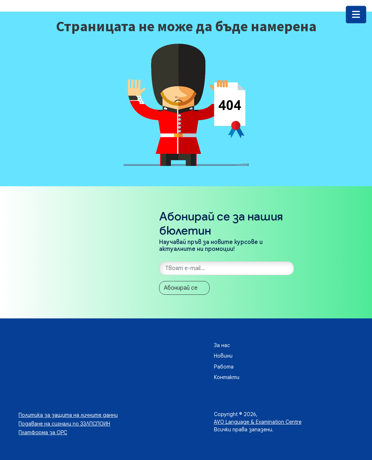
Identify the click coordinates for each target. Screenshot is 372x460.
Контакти (226, 377)
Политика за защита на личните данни (68, 415)
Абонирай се (181, 288)
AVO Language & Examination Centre (258, 422)
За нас (222, 345)
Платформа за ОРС (43, 432)
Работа (224, 366)
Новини (223, 356)
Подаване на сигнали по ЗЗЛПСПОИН (64, 423)
